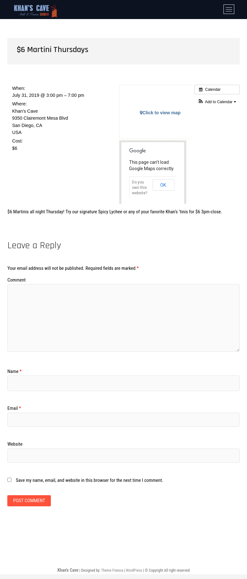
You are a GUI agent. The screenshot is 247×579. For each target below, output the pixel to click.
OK (163, 185)
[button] (217, 102)
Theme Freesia (112, 570)
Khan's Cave (68, 570)
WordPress (134, 570)
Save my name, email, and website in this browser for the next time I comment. (89, 480)
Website (14, 444)
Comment (16, 280)
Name (14, 371)
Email (14, 408)
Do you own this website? (139, 187)
